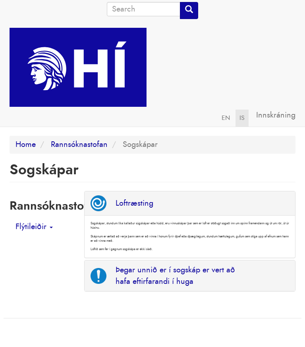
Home (25, 144)
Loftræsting (134, 203)
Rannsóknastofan (79, 144)
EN (226, 118)
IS (242, 118)
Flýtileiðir (34, 227)
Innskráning (275, 115)
